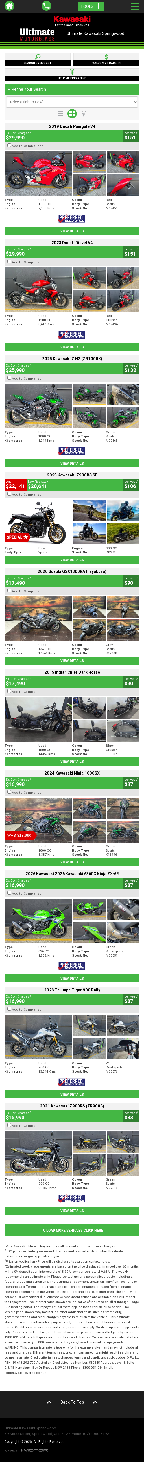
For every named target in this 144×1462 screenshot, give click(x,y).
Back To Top (72, 1402)
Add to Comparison (28, 146)
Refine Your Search (26, 89)
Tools (91, 6)
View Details (72, 231)
